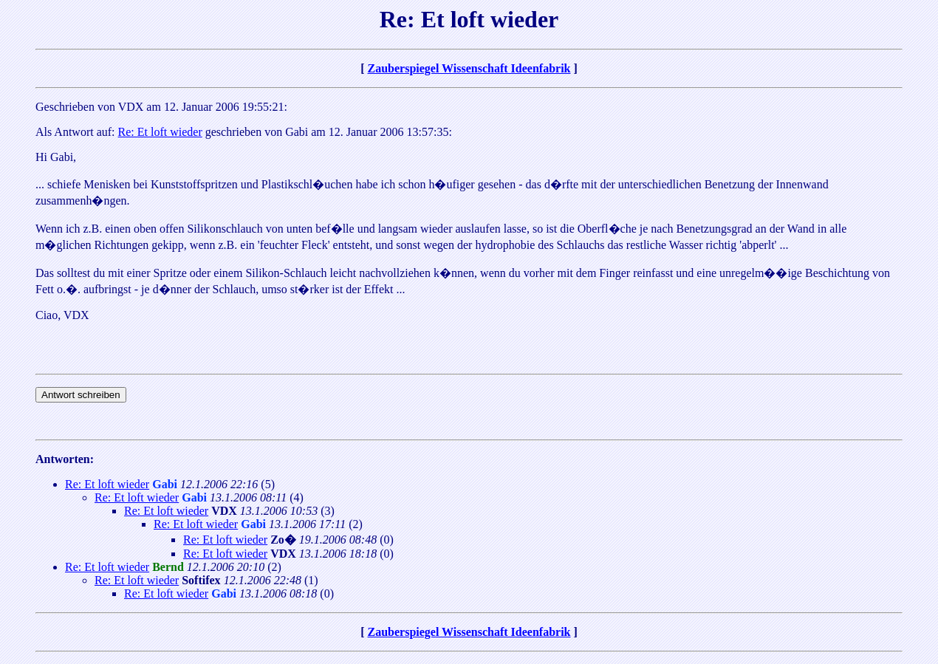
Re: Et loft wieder (160, 132)
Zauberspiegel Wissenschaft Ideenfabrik (469, 68)
